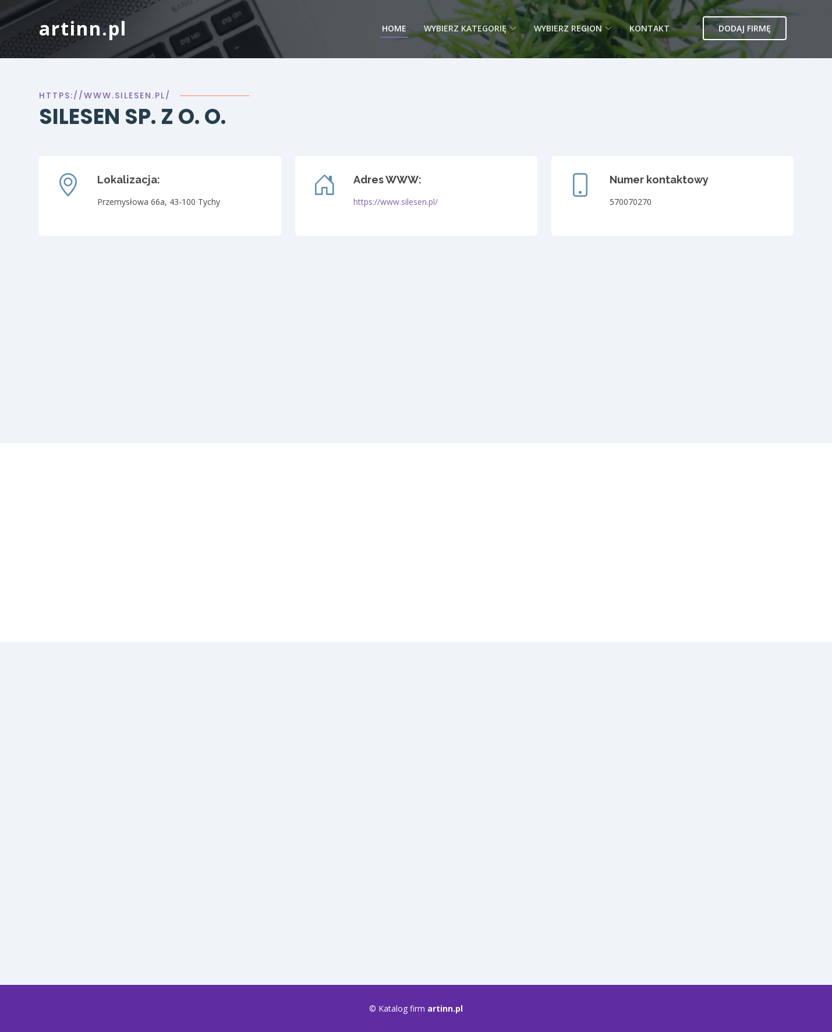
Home (394, 28)
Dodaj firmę (744, 28)
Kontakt (649, 28)
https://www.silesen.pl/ (105, 95)
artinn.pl (83, 28)
